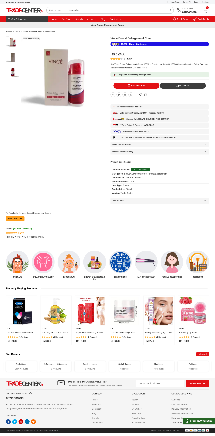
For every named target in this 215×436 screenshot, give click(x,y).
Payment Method (179, 404)
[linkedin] (27, 421)
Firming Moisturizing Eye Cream (158, 332)
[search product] (170, 10)
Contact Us (187, 2)
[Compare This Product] (145, 94)
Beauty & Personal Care (17, 278)
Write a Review (15, 218)
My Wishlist (137, 408)
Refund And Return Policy (122, 152)
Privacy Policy (138, 422)
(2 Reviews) (92, 337)
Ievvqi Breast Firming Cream (122, 332)
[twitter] (14, 421)
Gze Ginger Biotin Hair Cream (55, 332)
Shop (17, 31)
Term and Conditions (181, 422)
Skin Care (43, 277)
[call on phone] (179, 10)
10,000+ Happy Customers (134, 44)
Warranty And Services (182, 413)
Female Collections (198, 277)
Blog (103, 19)
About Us (91, 19)
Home (54, 19)
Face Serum (94, 277)
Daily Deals (201, 19)
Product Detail (117, 201)
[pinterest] (33, 421)
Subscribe (195, 383)
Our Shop (66, 19)
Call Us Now (187, 8)
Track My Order (139, 418)
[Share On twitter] (118, 94)
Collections (97, 422)
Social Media (12, 415)
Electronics (146, 277)
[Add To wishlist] (140, 94)
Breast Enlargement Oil (120, 278)
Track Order (175, 2)
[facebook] (8, 421)
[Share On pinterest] (124, 94)
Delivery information (181, 408)
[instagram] (21, 421)
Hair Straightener (172, 277)
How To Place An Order (121, 144)
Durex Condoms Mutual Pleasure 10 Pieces (26, 332)
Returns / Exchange (180, 418)
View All (203, 354)
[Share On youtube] (130, 94)
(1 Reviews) (128, 59)
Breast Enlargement (68, 277)
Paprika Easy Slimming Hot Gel (89, 332)
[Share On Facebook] (112, 94)
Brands (79, 19)
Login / (196, 2)
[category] (57, 10)
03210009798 (189, 12)
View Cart (136, 413)
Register (205, 2)
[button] (27, 19)
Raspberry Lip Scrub (188, 332)
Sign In (135, 399)
